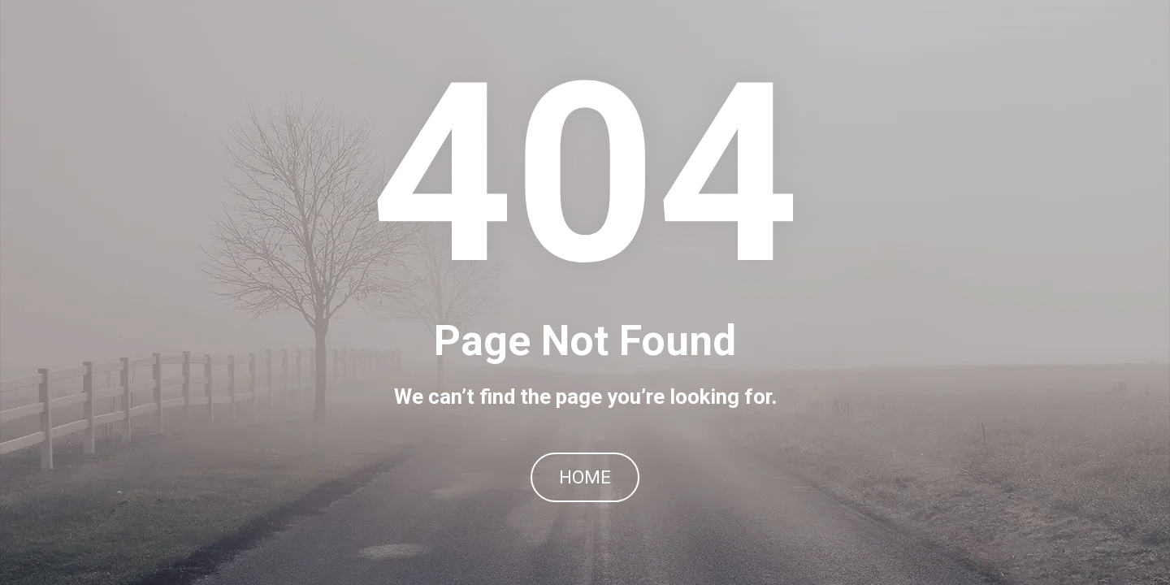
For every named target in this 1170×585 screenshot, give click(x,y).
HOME (585, 477)
